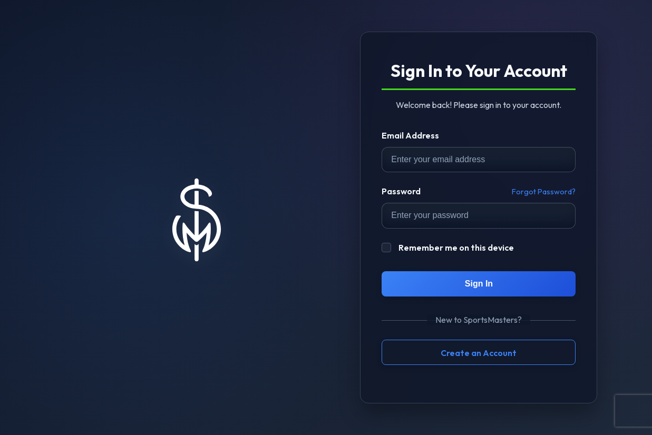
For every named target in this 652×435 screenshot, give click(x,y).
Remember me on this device (448, 247)
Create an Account (479, 353)
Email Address (410, 135)
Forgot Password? (544, 191)
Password (401, 191)
